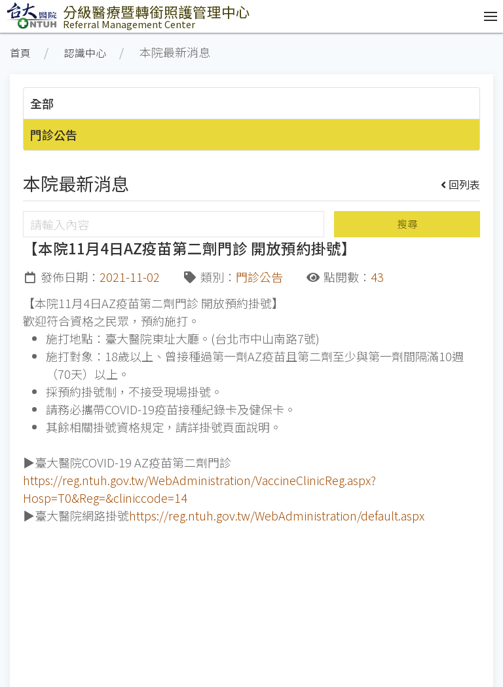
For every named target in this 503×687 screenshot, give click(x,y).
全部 (42, 102)
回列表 (461, 184)
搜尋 (407, 223)
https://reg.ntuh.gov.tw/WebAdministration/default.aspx (276, 515)
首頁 (20, 52)
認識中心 (85, 52)
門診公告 (53, 134)
